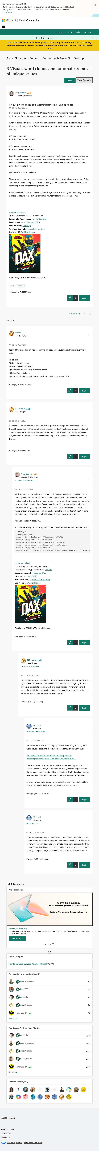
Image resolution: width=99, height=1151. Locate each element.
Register (60, 32)
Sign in (69, 32)
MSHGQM (27, 225)
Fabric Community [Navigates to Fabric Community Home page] (29, 20)
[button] (70, 80)
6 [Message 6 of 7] (34, 859)
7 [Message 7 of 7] (16, 384)
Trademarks (5, 1137)
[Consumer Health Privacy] (33, 1142)
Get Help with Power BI (56, 58)
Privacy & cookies (7, 1129)
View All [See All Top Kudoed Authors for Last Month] (13, 1072)
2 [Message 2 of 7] (16, 450)
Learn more (7, 12)
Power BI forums (16, 58)
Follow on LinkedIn (17, 212)
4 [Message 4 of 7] (28, 702)
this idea (42, 219)
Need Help (21, 286)
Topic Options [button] (83, 80)
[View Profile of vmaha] (18, 332)
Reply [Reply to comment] (84, 391)
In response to (24, 480)
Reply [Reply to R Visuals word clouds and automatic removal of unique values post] (84, 298)
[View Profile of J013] (34, 725)
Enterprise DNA (33, 222)
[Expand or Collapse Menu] (3, 26)
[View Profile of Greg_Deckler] (20, 92)
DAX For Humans (28, 232)
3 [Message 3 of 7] (22, 636)
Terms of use (6, 1133)
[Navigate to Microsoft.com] (9, 20)
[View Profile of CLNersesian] (20, 408)
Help (78, 32)
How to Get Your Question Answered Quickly (28, 963)
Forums (34, 58)
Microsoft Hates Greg (35, 229)
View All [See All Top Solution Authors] (13, 1018)
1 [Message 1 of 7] (16, 292)
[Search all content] (65, 37)
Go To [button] (86, 32)
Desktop (79, 58)
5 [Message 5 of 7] (34, 793)
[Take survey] (17, 938)
